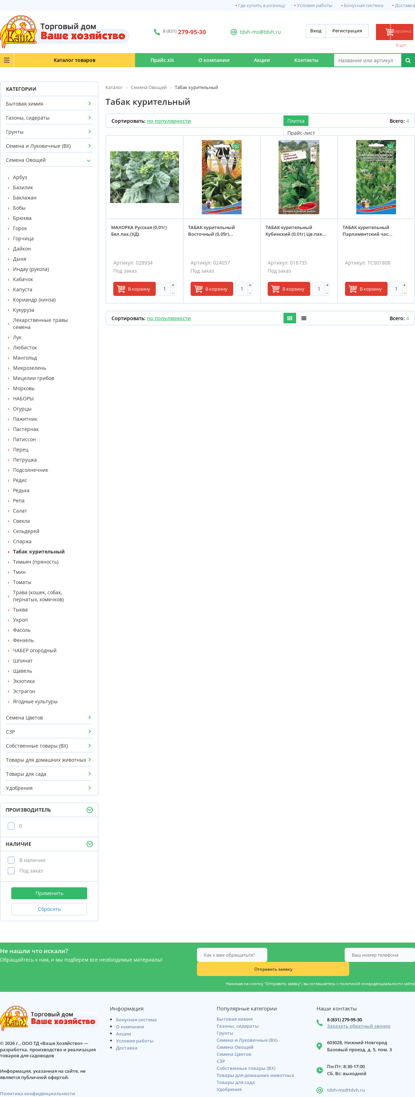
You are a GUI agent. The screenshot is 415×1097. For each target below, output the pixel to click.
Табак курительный (39, 551)
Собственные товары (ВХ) (37, 745)
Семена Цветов (24, 717)
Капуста (22, 289)
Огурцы (22, 408)
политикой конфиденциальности (371, 969)
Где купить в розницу (261, 5)
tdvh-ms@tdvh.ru (242, 31)
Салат (20, 510)
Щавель (22, 670)
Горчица (23, 238)
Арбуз (20, 177)
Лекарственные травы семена (40, 323)
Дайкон (22, 248)
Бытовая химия (24, 103)
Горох (20, 228)
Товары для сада (26, 774)
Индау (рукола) (31, 269)
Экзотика (24, 681)
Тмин (19, 572)
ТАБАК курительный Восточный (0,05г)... (214, 232)
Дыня (19, 258)
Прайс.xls (106, 60)
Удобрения (19, 788)
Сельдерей (26, 531)
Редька (21, 490)
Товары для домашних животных (46, 759)
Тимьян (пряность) (35, 561)
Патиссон (24, 439)
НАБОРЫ (23, 398)
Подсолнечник (30, 470)
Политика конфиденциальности (37, 1081)
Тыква (20, 609)
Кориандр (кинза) (34, 299)
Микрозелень (29, 367)
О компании (174, 60)
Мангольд (25, 357)
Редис (20, 480)
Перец (20, 449)
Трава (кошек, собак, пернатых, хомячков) (38, 596)
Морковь (23, 388)
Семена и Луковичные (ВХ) (38, 145)
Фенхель (23, 640)
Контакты (299, 60)
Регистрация (320, 32)
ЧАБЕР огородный (35, 650)
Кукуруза (23, 309)
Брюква (22, 218)
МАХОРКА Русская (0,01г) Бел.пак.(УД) (141, 232)
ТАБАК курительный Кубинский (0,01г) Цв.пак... (298, 232)
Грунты (15, 131)
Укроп (20, 619)
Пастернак (26, 429)
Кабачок (23, 279)
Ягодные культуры (35, 701)
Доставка (405, 5)
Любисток (25, 347)
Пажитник (25, 419)
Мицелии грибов (33, 378)
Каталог (42, 60)
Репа (19, 500)
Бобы (19, 207)
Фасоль (22, 630)
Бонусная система (363, 5)
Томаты (22, 582)
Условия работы (314, 5)
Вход (289, 32)
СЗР (10, 731)
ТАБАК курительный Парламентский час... (370, 232)
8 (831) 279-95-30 (344, 1007)
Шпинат (23, 660)
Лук (17, 337)
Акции (238, 60)
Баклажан (25, 197)
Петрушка (25, 459)
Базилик (23, 187)
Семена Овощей (26, 160)
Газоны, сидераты (28, 117)
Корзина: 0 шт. (389, 32)
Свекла (21, 521)
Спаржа (22, 541)
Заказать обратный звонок (358, 1013)
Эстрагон (24, 691)
